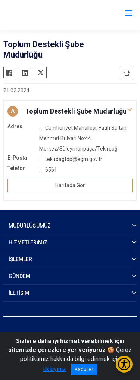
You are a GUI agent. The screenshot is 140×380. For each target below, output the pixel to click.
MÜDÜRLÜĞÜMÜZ (30, 226)
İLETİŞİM (19, 293)
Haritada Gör (70, 185)
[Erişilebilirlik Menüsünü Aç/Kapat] (124, 364)
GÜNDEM (19, 276)
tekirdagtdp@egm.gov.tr (73, 159)
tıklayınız (54, 369)
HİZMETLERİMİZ (28, 242)
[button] (70, 111)
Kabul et (84, 369)
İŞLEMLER (20, 259)
